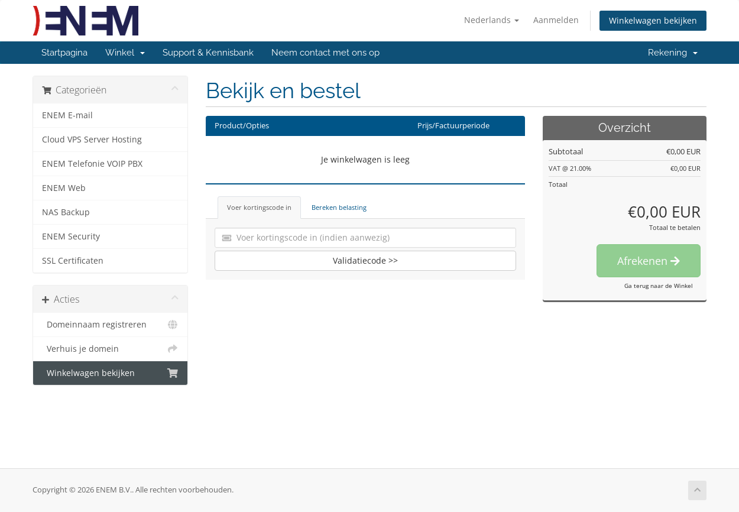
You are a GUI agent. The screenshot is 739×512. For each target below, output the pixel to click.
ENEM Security (71, 236)
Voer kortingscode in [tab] (259, 207)
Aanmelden (556, 19)
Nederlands (491, 19)
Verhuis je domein (110, 349)
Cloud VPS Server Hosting (92, 139)
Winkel (125, 52)
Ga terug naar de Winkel (658, 285)
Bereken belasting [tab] (339, 207)
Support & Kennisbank (208, 52)
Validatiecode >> (365, 260)
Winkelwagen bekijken (653, 20)
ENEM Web (64, 188)
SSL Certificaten (72, 260)
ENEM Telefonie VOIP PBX (92, 163)
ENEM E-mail (67, 115)
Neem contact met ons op (325, 52)
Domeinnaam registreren (110, 324)
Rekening (673, 52)
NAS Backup (66, 212)
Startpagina (64, 52)
